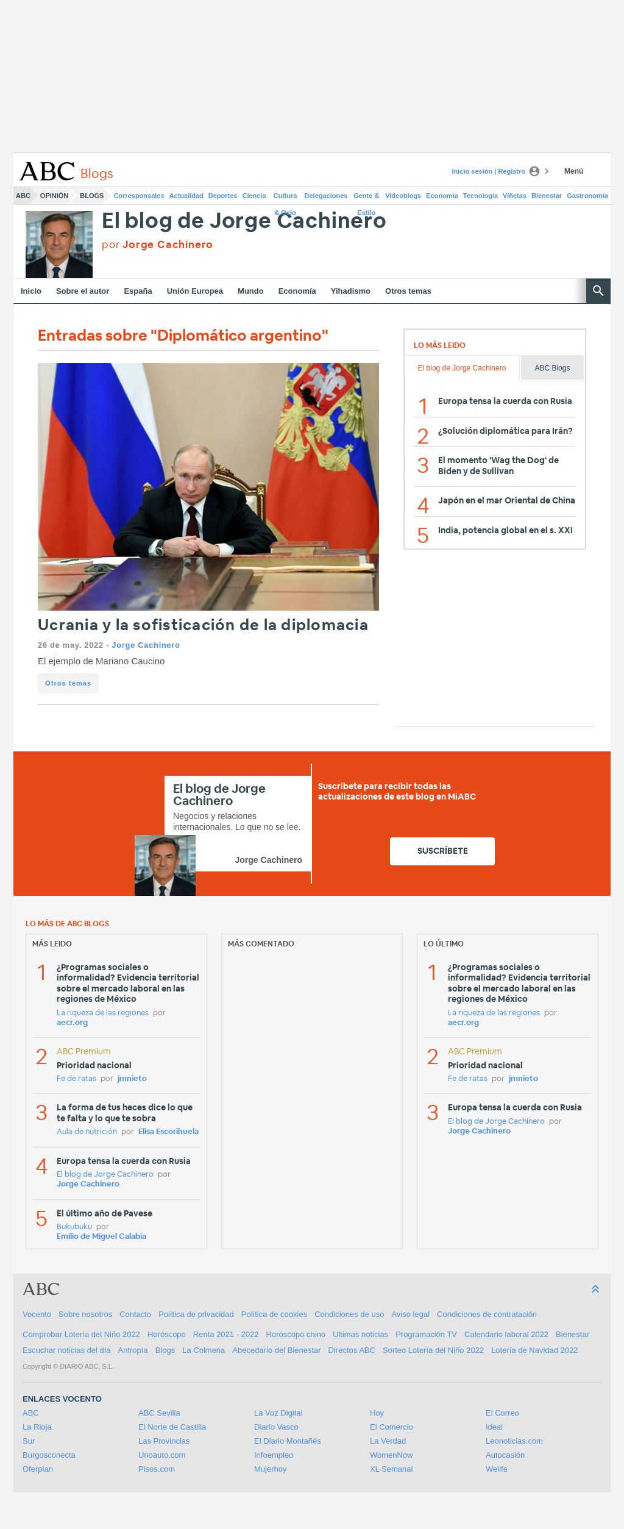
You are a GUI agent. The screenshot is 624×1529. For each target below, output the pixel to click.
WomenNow (391, 1455)
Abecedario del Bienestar (276, 1350)
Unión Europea (195, 291)
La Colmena (203, 1350)
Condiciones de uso (349, 1314)
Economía (442, 195)
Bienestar (546, 195)
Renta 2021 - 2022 (226, 1334)
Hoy (377, 1413)
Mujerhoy (270, 1469)
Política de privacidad (196, 1314)
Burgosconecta (49, 1455)
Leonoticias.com (514, 1441)
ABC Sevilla (159, 1413)
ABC (23, 195)
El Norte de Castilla (172, 1427)
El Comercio (391, 1427)
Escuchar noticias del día (67, 1350)
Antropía (133, 1350)
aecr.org (72, 1023)
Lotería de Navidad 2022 (534, 1350)
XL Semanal (391, 1469)
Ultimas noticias (360, 1334)
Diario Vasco (276, 1427)
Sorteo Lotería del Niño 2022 (433, 1350)
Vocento (37, 1314)
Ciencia (254, 195)
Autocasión (505, 1455)
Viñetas (514, 195)
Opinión (54, 195)
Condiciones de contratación (487, 1314)
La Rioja (37, 1427)
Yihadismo (350, 291)
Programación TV (426, 1334)
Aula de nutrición (87, 1132)
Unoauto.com (161, 1455)
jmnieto (132, 1079)
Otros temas (408, 291)
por (157, 244)
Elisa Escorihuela (168, 1132)
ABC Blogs (552, 368)
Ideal (494, 1427)
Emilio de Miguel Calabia (101, 1237)
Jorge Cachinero (146, 645)
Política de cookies (274, 1314)
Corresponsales (138, 195)
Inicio (31, 291)
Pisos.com (156, 1469)
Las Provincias (164, 1441)
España (138, 291)
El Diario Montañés (287, 1441)
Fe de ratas (76, 1079)
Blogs (92, 195)
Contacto (135, 1314)
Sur (29, 1441)
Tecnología (480, 195)
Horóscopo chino (296, 1334)
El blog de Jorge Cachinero (244, 221)
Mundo (251, 291)
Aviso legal (410, 1314)
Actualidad (186, 195)
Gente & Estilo (366, 198)
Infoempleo (273, 1455)
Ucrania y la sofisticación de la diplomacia (203, 625)
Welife (497, 1469)
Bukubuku (74, 1227)
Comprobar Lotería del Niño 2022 (81, 1334)
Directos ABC (351, 1350)
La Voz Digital (278, 1413)
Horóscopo (166, 1334)
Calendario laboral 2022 (506, 1334)
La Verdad (388, 1441)
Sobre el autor (82, 291)
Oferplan (38, 1469)
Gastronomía (587, 195)
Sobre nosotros (85, 1314)
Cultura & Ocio (285, 198)
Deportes (223, 195)
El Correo (502, 1413)
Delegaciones (326, 195)
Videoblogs (403, 195)
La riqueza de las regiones (103, 1013)
